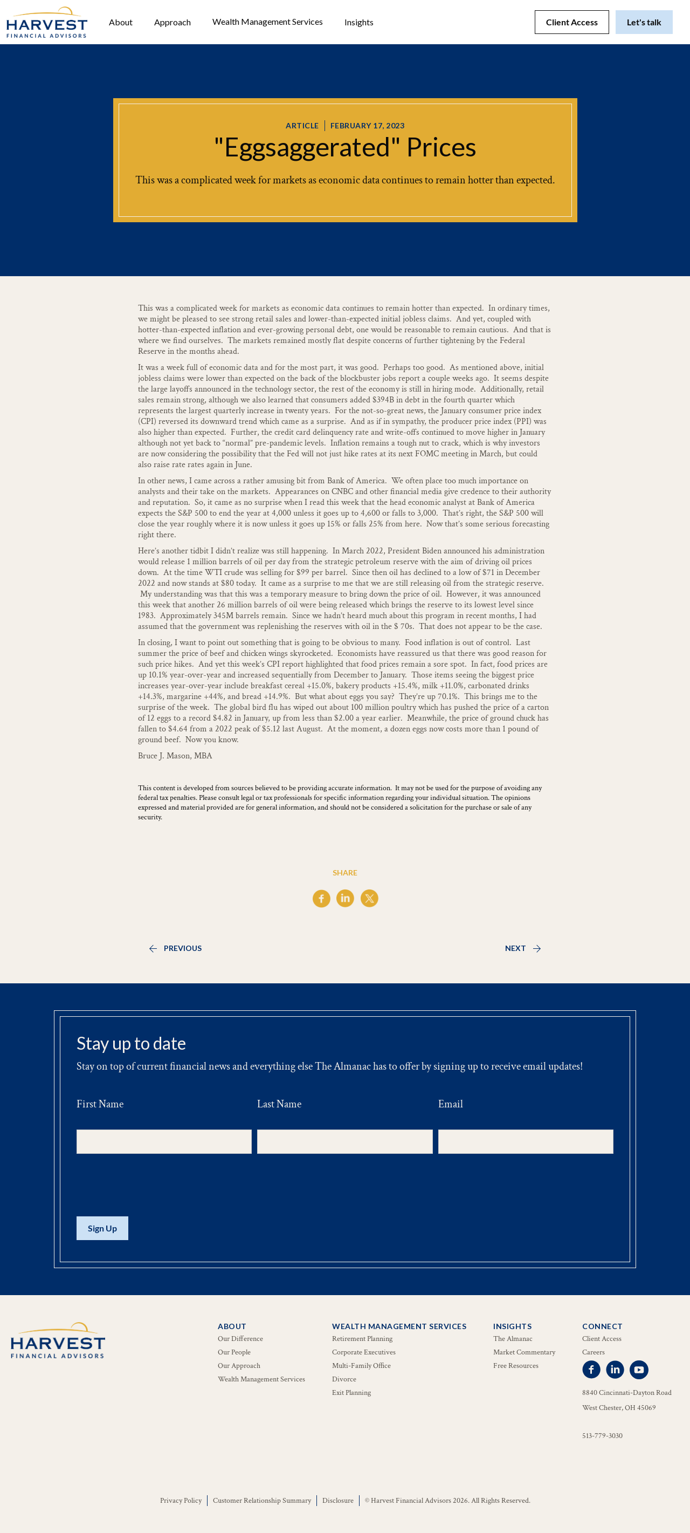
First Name (100, 1104)
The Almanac (513, 1339)
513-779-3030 (602, 1436)
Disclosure (338, 1500)
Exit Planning (351, 1393)
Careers (593, 1352)
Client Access (572, 22)
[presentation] (158, 1186)
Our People (234, 1352)
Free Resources (516, 1366)
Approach (172, 22)
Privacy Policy (181, 1500)
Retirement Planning (362, 1339)
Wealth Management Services (267, 21)
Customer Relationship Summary (262, 1500)
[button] (120, 22)
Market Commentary (524, 1352)
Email (450, 1104)
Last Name (279, 1104)
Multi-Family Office (361, 1366)
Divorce (344, 1379)
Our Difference (240, 1339)
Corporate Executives (364, 1352)
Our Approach (239, 1366)
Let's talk (644, 22)
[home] (46, 22)
